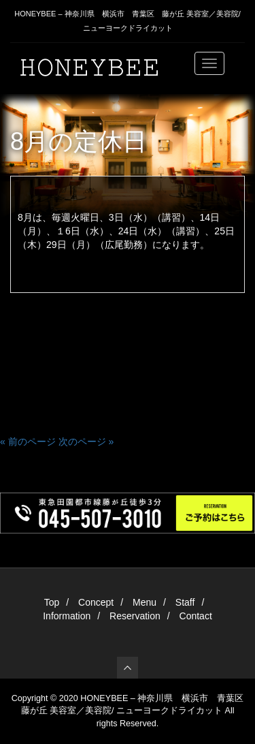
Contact (196, 615)
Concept (96, 602)
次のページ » (86, 441)
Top (52, 602)
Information (66, 615)
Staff (185, 602)
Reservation (134, 615)
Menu (144, 602)
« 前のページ (28, 441)
